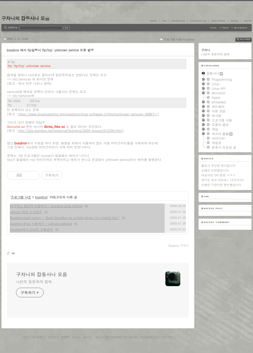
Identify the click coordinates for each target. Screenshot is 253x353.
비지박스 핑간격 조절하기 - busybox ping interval (46, 206)
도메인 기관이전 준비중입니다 (221, 185)
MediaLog (178, 21)
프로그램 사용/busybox (179, 39)
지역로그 (53, 337)
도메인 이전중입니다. (215, 170)
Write (246, 21)
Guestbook (218, 21)
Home (155, 21)
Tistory (167, 337)
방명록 (65, 337)
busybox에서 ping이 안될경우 (31, 229)
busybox (41, 197)
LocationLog (198, 21)
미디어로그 (38, 337)
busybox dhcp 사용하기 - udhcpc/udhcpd (41, 223)
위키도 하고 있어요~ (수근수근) (222, 180)
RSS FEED (247, 40)
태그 (25, 337)
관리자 (76, 337)
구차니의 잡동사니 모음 (25, 18)
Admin (234, 21)
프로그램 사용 (21, 197)
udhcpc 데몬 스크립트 (26, 211)
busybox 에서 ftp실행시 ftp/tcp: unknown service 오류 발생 (50, 50)
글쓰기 (87, 337)
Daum (133, 337)
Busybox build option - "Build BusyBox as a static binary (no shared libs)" (65, 217)
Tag (164, 21)
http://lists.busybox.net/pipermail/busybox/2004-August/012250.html (70, 130)
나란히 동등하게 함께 (34, 281)
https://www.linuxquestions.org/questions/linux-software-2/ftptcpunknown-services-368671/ (87, 114)
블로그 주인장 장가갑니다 (218, 166)
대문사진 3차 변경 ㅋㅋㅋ (218, 175)
